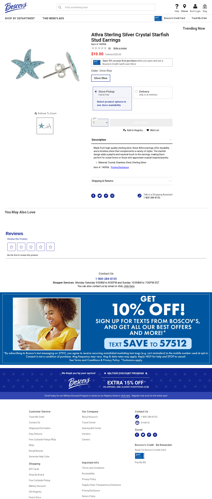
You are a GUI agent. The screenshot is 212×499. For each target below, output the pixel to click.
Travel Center (89, 422)
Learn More (130, 64)
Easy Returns (35, 434)
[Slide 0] (45, 126)
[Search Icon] (60, 7)
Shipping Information (39, 428)
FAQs (31, 445)
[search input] (106, 7)
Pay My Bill (140, 462)
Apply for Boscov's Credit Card (150, 450)
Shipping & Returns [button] (102, 180)
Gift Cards (34, 469)
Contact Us (34, 422)
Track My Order (199, 18)
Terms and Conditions (93, 468)
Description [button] (99, 139)
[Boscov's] (16, 7)
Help (177, 8)
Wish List (154, 130)
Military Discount (37, 486)
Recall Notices (36, 451)
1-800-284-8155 (151, 197)
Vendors (86, 434)
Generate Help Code (39, 456)
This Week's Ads (53, 18)
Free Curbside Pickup (39, 480)
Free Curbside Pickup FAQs (42, 439)
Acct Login (195, 8)
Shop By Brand (36, 474)
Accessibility (88, 473)
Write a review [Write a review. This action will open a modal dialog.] (120, 48)
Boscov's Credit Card (169, 18)
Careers (86, 439)
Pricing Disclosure (91, 490)
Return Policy (88, 496)
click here (129, 286)
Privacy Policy (89, 479)
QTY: (95, 118)
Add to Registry (135, 130)
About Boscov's (90, 417)
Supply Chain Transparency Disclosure (101, 485)
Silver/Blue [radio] (100, 78)
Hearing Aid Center (91, 428)
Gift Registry (35, 491)
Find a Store (35, 497)
